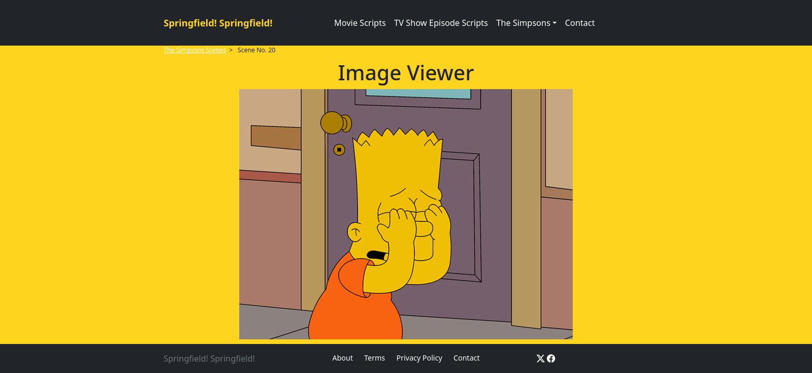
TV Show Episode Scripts (441, 22)
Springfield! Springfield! (218, 23)
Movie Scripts (360, 22)
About (342, 358)
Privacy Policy (419, 358)
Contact (580, 22)
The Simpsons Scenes (195, 50)
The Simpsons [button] (523, 22)
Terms (374, 358)
